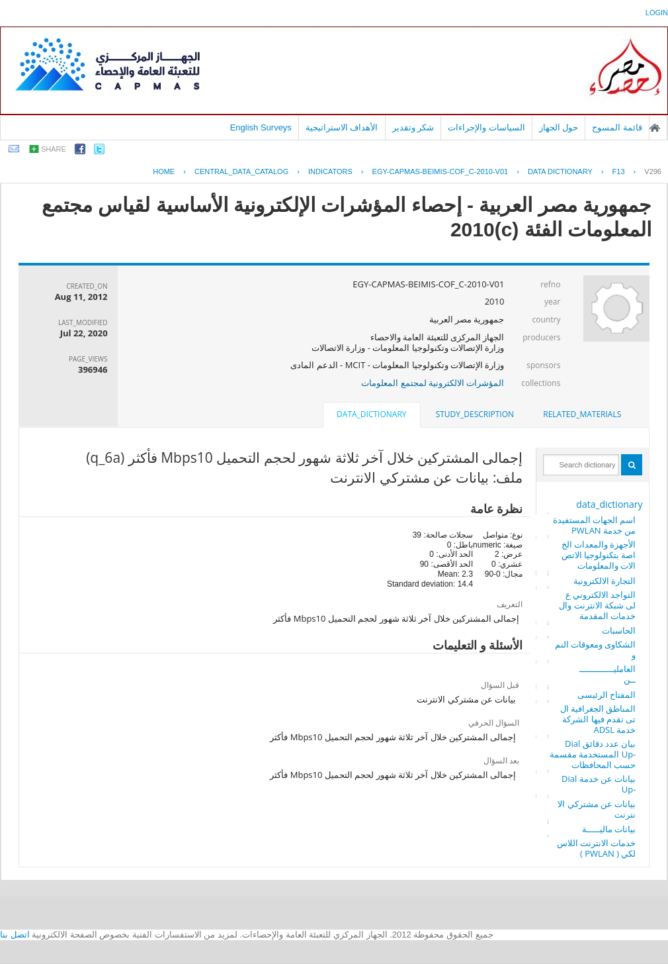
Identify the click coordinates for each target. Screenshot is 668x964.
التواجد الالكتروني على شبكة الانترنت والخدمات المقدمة (597, 605)
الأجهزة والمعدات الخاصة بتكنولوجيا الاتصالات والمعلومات (599, 555)
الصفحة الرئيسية (654, 127)
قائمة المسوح (617, 127)
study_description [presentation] (475, 414)
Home (164, 171)
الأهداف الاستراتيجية (342, 127)
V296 (652, 171)
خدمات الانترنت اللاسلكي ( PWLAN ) (596, 848)
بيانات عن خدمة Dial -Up (599, 784)
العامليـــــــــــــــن (607, 674)
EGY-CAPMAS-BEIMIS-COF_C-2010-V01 (440, 171)
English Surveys (261, 127)
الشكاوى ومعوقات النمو (595, 649)
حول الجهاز (559, 127)
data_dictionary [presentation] (371, 414)
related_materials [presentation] (582, 414)
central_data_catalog (241, 171)
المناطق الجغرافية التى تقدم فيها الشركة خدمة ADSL (598, 719)
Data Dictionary (560, 171)
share (53, 149)
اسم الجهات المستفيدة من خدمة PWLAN (594, 525)
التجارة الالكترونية (604, 580)
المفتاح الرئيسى (606, 694)
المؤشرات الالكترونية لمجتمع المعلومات (432, 383)
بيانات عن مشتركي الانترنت (597, 809)
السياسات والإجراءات (486, 127)
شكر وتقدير (413, 127)
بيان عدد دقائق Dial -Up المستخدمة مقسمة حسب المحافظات (593, 754)
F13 (618, 171)
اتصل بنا (15, 935)
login (657, 13)
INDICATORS (330, 171)
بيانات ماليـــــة (609, 829)
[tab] (582, 414)
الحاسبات (619, 630)
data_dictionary (609, 504)
